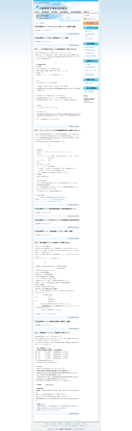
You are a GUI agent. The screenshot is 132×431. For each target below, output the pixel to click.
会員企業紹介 (64, 12)
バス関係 (87, 64)
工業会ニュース (46, 426)
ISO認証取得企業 (90, 50)
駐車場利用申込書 (90, 67)
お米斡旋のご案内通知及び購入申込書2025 (51, 410)
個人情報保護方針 (73, 426)
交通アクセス (89, 31)
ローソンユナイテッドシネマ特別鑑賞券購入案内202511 (52, 199)
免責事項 (82, 426)
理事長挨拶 (45, 12)
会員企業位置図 (76, 12)
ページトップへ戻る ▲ (75, 420)
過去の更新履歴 (89, 91)
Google (94, 19)
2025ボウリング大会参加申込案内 (49, 313)
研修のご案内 (89, 83)
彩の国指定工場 (89, 53)
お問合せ (86, 12)
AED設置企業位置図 (90, 56)
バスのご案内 (89, 38)
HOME (37, 12)
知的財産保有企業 (90, 47)
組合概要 (54, 12)
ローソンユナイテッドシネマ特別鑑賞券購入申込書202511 (48, 201)
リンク (87, 426)
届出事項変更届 (89, 74)
